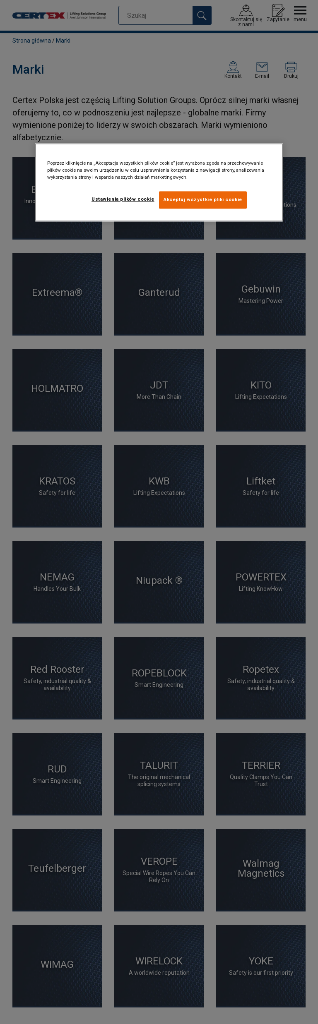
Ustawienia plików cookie (123, 199)
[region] (159, 183)
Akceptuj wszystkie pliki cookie (203, 200)
